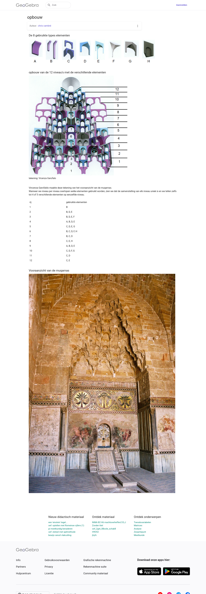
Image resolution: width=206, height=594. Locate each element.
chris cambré (44, 25)
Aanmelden (181, 5)
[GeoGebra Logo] (27, 5)
